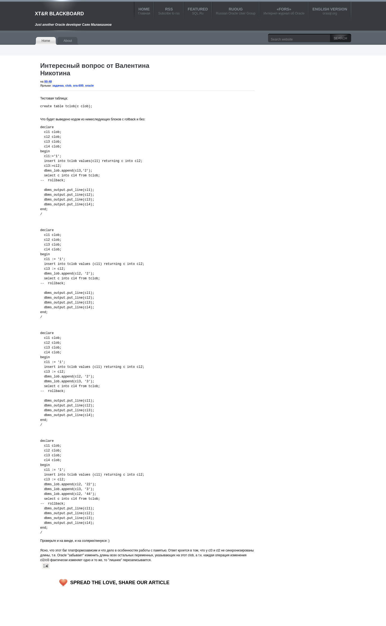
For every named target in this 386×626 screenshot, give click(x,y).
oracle (89, 85)
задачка (58, 85)
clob (68, 85)
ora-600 (78, 85)
